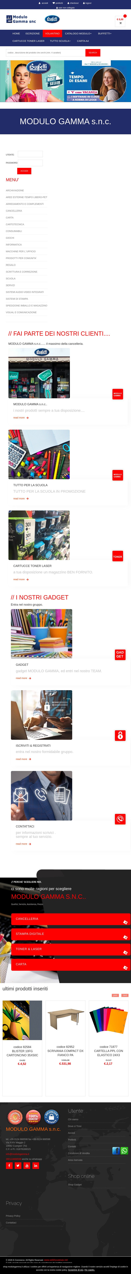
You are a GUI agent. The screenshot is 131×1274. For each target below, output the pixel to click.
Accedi (71, 1133)
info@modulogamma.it (17, 1154)
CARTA (10, 217)
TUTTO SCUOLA (60, 40)
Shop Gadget (75, 1184)
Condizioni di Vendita (79, 1153)
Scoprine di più (75, 1270)
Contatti (72, 1146)
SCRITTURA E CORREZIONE (21, 271)
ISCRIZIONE (33, 33)
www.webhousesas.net (56, 1260)
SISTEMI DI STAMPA (17, 299)
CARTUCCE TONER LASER (29, 40)
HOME (16, 33)
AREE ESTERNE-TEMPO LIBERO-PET (26, 197)
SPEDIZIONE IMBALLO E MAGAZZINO (26, 305)
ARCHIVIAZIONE (15, 190)
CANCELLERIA (14, 210)
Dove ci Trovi (74, 1126)
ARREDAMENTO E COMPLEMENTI (25, 204)
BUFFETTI (105, 33)
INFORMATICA (14, 244)
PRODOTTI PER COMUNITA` (21, 258)
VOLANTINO (52, 33)
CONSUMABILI (14, 231)
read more (21, 417)
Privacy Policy (13, 1216)
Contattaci (11, 1222)
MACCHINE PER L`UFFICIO (21, 251)
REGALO (11, 265)
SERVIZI (10, 285)
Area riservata (75, 1160)
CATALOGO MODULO (78, 33)
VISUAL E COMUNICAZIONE (21, 312)
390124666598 (13, 1159)
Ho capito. (89, 1270)
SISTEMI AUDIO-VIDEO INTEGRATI (25, 292)
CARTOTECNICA (15, 224)
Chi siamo (73, 1119)
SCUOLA (11, 278)
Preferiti (72, 1139)
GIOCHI (10, 238)
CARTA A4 (83, 40)
